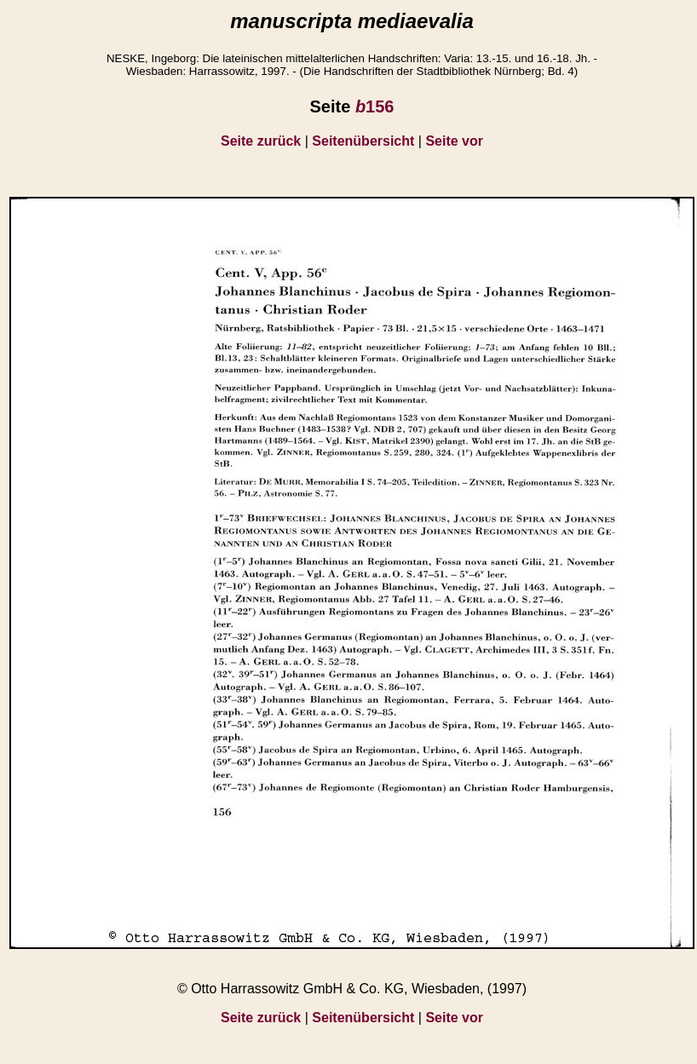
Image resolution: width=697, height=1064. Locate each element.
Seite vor (454, 141)
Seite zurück (261, 141)
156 (375, 106)
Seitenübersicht (363, 141)
